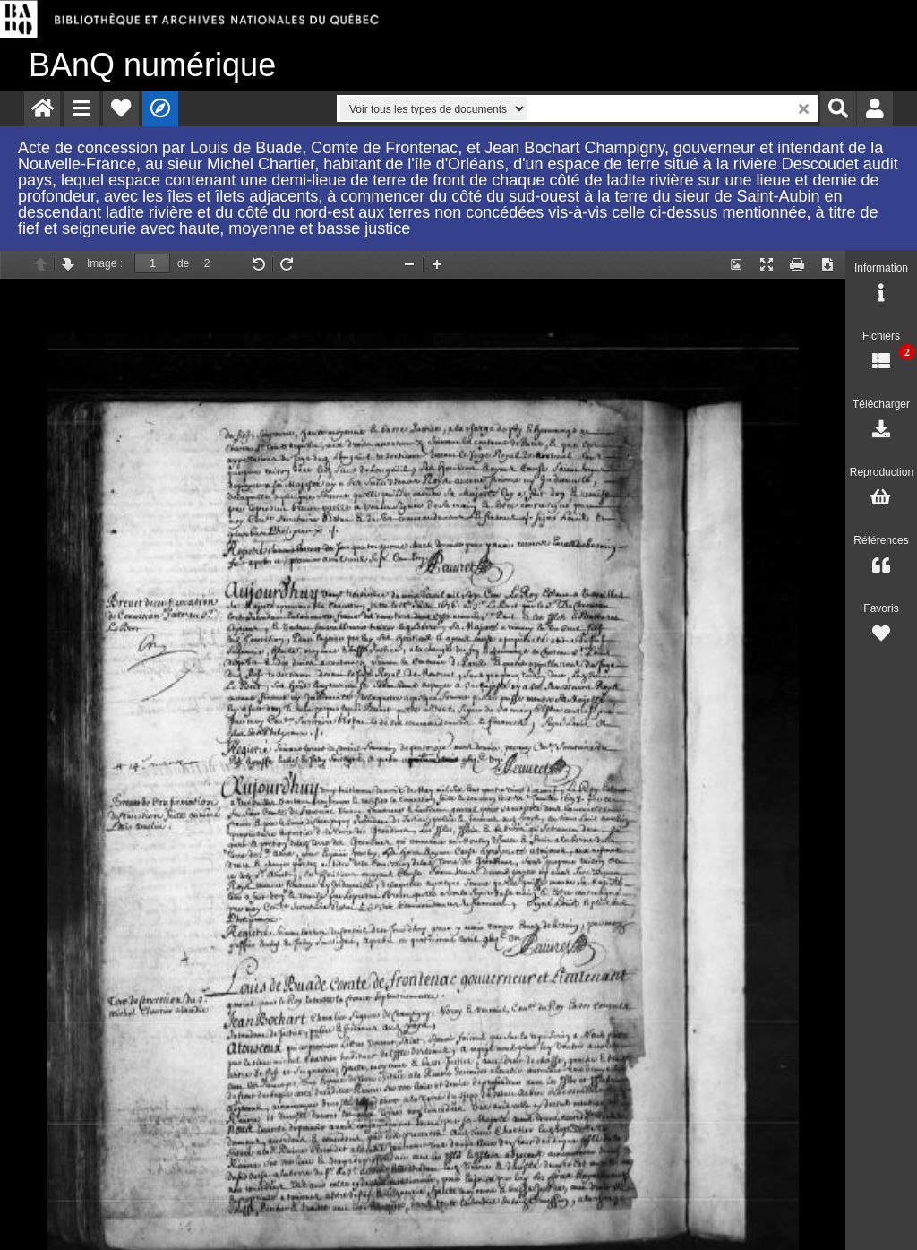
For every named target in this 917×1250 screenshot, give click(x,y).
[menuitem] (42, 108)
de (183, 263)
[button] (81, 108)
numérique (152, 65)
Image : (105, 263)
